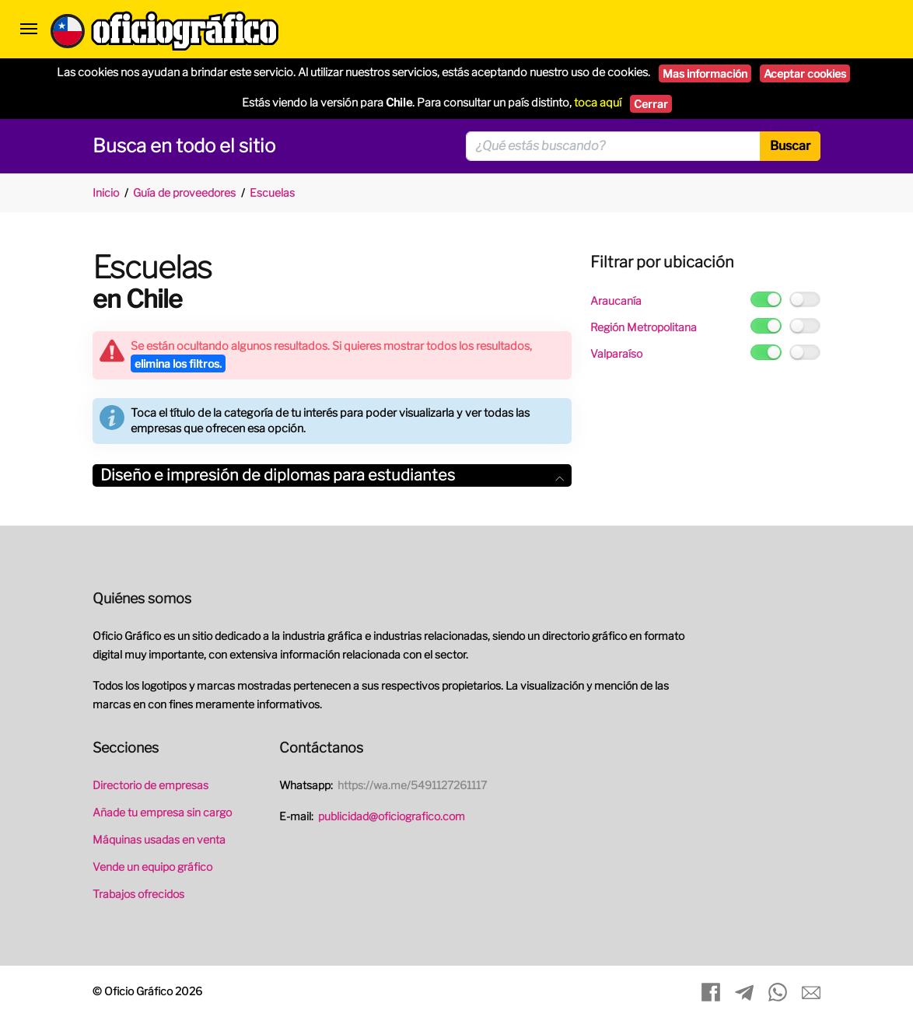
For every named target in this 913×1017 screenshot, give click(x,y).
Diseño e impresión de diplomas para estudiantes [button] (332, 475)
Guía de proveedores (184, 192)
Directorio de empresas (150, 785)
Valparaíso (616, 353)
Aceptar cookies (805, 73)
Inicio (106, 192)
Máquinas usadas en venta (159, 839)
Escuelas (272, 192)
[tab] (332, 475)
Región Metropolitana (643, 327)
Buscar (790, 145)
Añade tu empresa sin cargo (162, 812)
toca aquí (597, 103)
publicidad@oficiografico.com (391, 816)
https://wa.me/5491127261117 (412, 785)
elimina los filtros (178, 363)
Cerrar (651, 103)
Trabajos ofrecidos (138, 893)
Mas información (705, 73)
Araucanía (616, 300)
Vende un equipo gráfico (152, 866)
